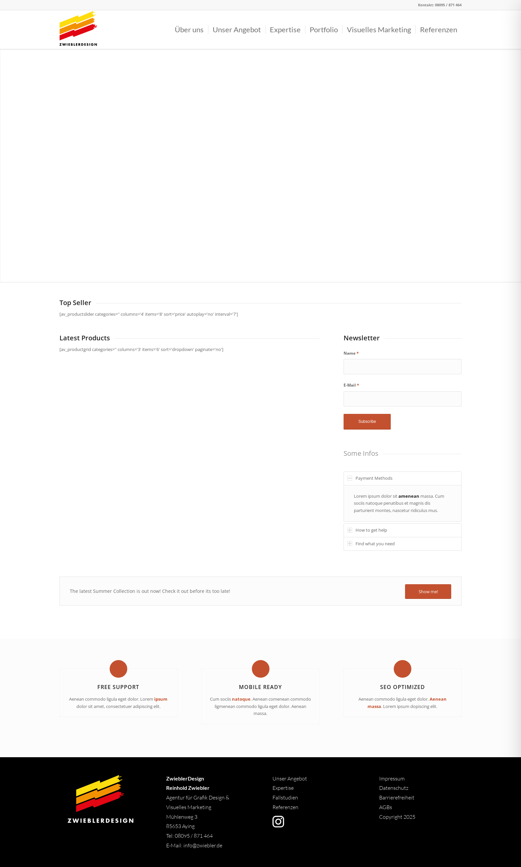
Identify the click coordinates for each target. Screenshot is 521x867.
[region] (403, 503)
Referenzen (285, 807)
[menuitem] (189, 29)
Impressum (392, 778)
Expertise (283, 787)
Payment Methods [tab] (369, 478)
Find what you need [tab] (371, 544)
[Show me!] (428, 591)
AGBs (386, 807)
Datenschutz (393, 787)
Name (351, 353)
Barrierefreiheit (396, 797)
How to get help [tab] (367, 530)
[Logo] (78, 29)
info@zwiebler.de (202, 845)
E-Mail (351, 385)
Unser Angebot (289, 778)
